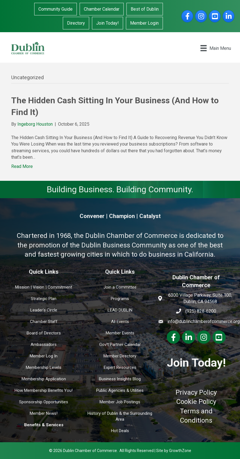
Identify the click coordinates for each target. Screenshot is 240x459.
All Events (120, 321)
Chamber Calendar (101, 9)
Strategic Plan (43, 298)
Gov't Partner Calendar (120, 344)
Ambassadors (44, 344)
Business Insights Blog (120, 378)
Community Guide (55, 9)
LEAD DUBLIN (120, 310)
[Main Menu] (215, 48)
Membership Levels (43, 367)
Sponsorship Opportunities (43, 401)
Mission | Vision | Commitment (43, 287)
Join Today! (107, 23)
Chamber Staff (43, 321)
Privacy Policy (196, 392)
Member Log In (43, 356)
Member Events (120, 333)
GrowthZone (180, 450)
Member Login (144, 23)
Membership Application (44, 378)
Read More (22, 166)
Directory (76, 23)
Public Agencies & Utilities (120, 390)
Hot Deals (120, 430)
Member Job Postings (120, 401)
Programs (120, 298)
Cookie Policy (196, 402)
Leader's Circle (43, 310)
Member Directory (119, 356)
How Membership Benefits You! (44, 390)
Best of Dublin (145, 9)
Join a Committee (120, 287)
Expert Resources (120, 367)
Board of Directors (44, 333)
